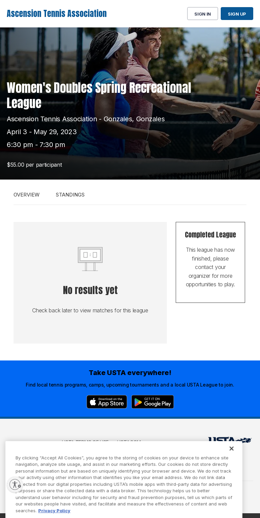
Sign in (202, 14)
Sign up (237, 14)
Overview (27, 194)
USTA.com (129, 442)
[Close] (231, 457)
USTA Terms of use (85, 442)
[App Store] (106, 402)
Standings (70, 194)
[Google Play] (152, 402)
